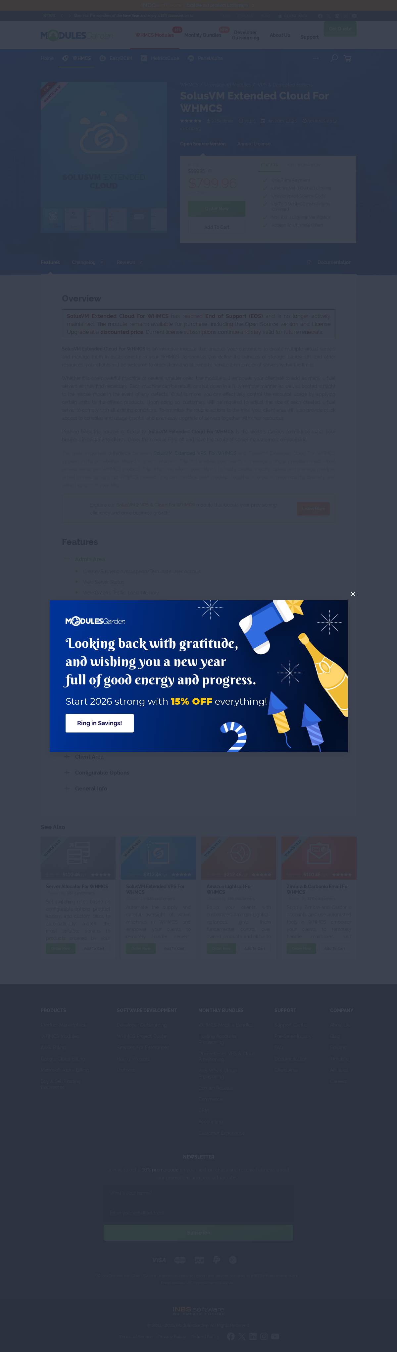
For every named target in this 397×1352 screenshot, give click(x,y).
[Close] (353, 594)
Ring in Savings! (99, 723)
